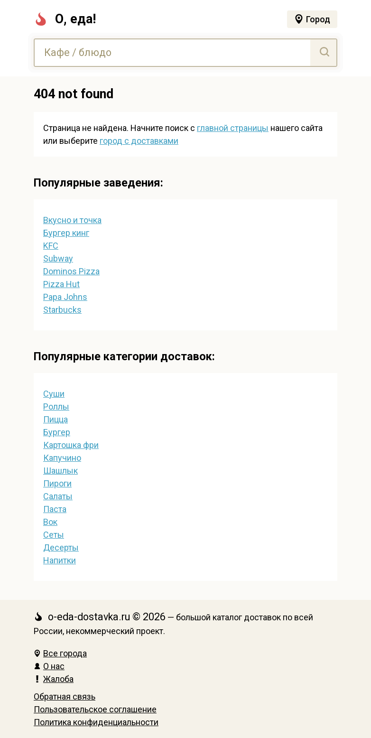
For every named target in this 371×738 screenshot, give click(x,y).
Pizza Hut (61, 284)
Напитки (59, 560)
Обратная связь (64, 696)
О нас (49, 666)
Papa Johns (65, 297)
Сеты (53, 535)
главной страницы (233, 128)
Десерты (61, 547)
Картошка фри (71, 445)
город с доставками (139, 141)
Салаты (58, 496)
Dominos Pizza (71, 271)
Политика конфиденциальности (96, 722)
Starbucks (62, 310)
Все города (60, 653)
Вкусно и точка (72, 220)
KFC (50, 246)
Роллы (56, 406)
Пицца (55, 419)
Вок (50, 522)
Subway (58, 258)
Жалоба (54, 679)
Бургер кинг (66, 233)
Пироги (57, 483)
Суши (54, 394)
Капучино (62, 458)
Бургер (56, 432)
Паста (54, 509)
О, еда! (65, 19)
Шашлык (60, 471)
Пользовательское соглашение (95, 709)
